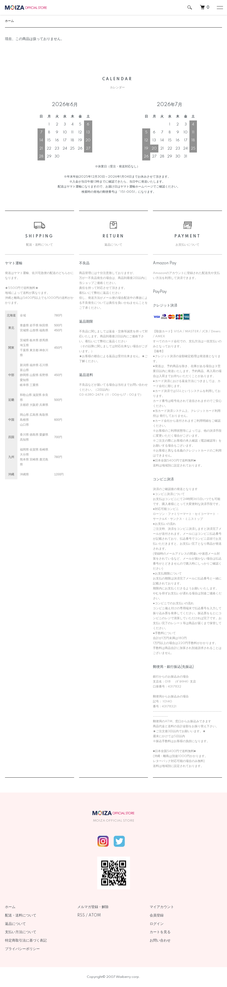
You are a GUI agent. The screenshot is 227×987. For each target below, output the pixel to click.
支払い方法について (20, 932)
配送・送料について (20, 915)
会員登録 (157, 915)
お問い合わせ (160, 941)
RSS (81, 915)
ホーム (9, 21)
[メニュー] (219, 7)
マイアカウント (162, 907)
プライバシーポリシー (22, 949)
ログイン (157, 924)
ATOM (95, 915)
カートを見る (160, 932)
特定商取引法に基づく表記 (26, 941)
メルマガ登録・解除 (93, 907)
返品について (15, 924)
